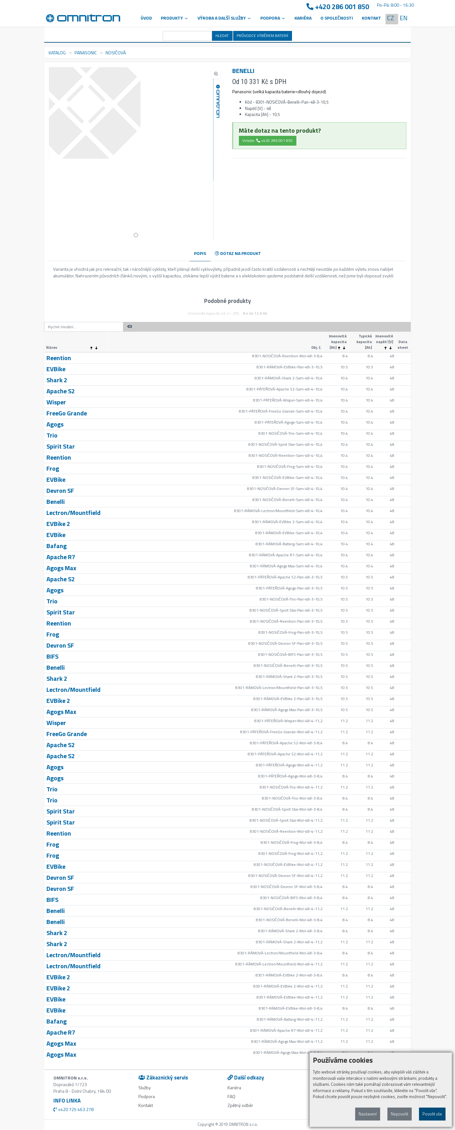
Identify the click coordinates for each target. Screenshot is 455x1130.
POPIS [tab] (200, 253)
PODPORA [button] (273, 18)
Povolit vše (432, 1114)
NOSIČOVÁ (116, 52)
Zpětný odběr (240, 1105)
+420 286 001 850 (337, 7)
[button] (136, 235)
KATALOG (57, 52)
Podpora (146, 1096)
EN (404, 18)
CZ (390, 18)
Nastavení (368, 1114)
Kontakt (371, 18)
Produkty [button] (175, 18)
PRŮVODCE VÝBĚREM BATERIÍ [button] (262, 36)
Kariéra (303, 18)
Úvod (146, 18)
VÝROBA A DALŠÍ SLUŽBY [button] (224, 18)
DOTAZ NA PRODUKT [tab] (238, 253)
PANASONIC (86, 52)
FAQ (231, 1096)
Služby (144, 1087)
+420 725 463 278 (73, 1109)
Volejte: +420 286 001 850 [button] (267, 140)
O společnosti (336, 18)
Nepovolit (399, 1114)
